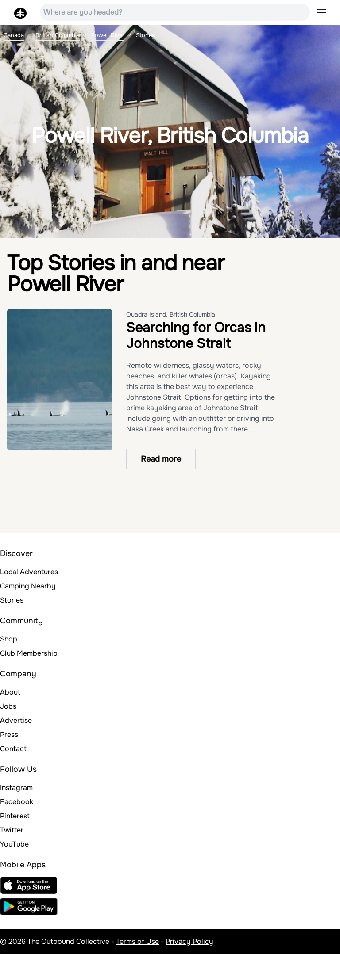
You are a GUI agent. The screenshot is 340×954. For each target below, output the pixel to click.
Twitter (11, 830)
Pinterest (15, 815)
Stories (11, 600)
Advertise (16, 720)
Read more (161, 459)
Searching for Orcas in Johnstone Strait (196, 335)
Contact (13, 748)
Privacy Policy (189, 941)
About (10, 692)
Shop (8, 639)
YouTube (14, 844)
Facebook (16, 801)
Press (9, 734)
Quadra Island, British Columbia (170, 314)
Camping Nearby (28, 586)
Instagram (16, 787)
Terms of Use (137, 941)
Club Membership (29, 653)
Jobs (8, 706)
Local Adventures (29, 571)
